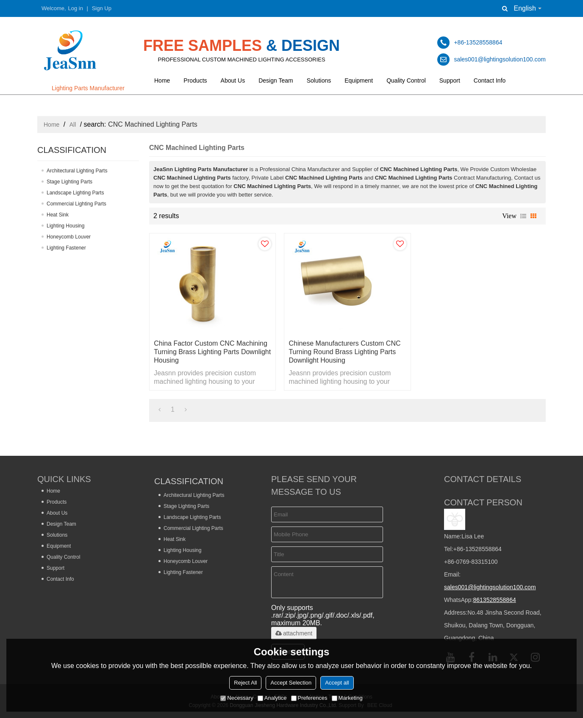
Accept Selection (290, 682)
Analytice (272, 698)
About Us (233, 80)
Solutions (319, 80)
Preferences (309, 698)
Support (449, 80)
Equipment (358, 80)
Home (162, 80)
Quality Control (406, 80)
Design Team (275, 80)
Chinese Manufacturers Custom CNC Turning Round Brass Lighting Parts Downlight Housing (344, 352)
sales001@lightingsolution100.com (490, 587)
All (72, 124)
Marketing (347, 698)
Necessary (236, 698)
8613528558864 (494, 599)
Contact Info (490, 80)
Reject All (245, 682)
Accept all (337, 682)
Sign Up (101, 8)
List (523, 216)
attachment (293, 633)
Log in (75, 8)
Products (195, 80)
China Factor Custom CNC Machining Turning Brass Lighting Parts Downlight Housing (212, 352)
